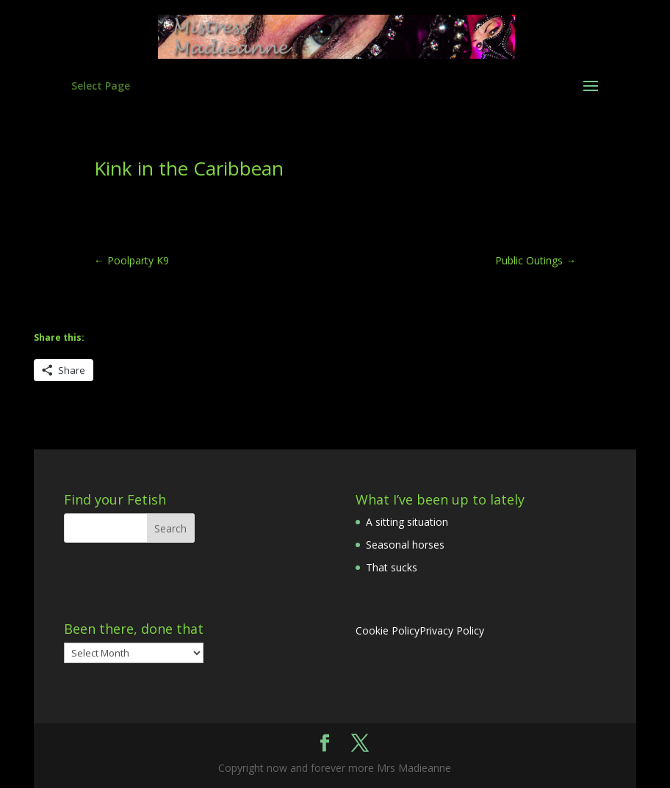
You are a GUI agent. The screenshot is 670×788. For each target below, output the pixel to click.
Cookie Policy (387, 630)
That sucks (391, 567)
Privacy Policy (451, 630)
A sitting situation (407, 522)
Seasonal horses (405, 545)
